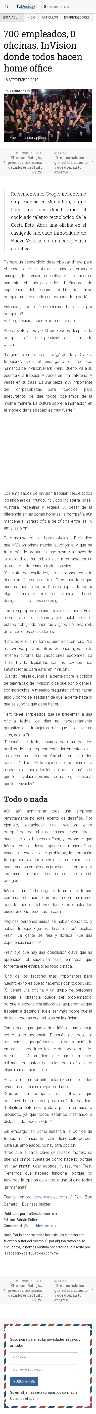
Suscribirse (24, 1382)
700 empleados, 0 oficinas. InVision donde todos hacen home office (43, 51)
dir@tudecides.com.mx (38, 1226)
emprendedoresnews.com (43, 1197)
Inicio (31, 17)
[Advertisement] (46, 452)
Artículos (50, 17)
